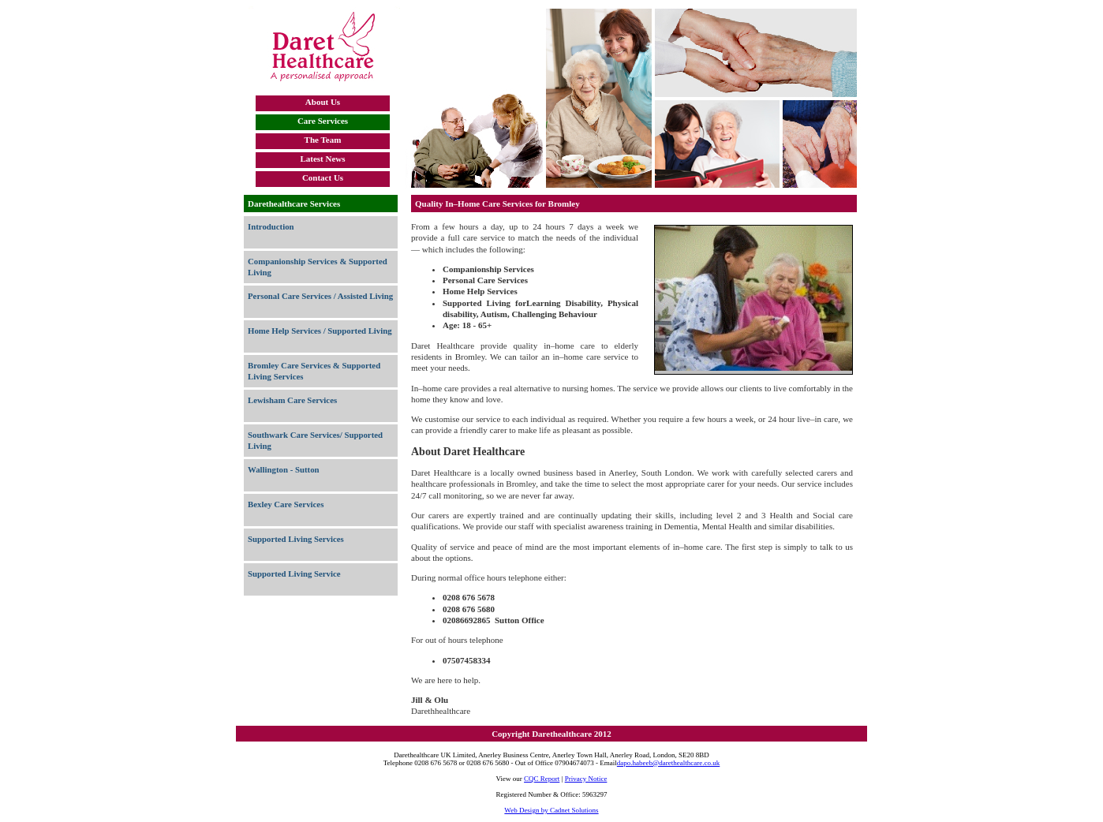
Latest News (322, 158)
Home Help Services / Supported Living (320, 330)
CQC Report (541, 779)
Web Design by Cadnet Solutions (551, 810)
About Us (322, 101)
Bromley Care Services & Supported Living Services (314, 371)
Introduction (271, 226)
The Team (323, 139)
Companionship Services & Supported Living (317, 266)
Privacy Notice (586, 779)
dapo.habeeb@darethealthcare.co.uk (668, 763)
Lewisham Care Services (292, 400)
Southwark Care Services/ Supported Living (315, 440)
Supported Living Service (294, 573)
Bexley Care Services (285, 504)
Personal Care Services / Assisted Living (320, 296)
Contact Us (322, 177)
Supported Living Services (296, 539)
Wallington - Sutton (284, 469)
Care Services (322, 120)
